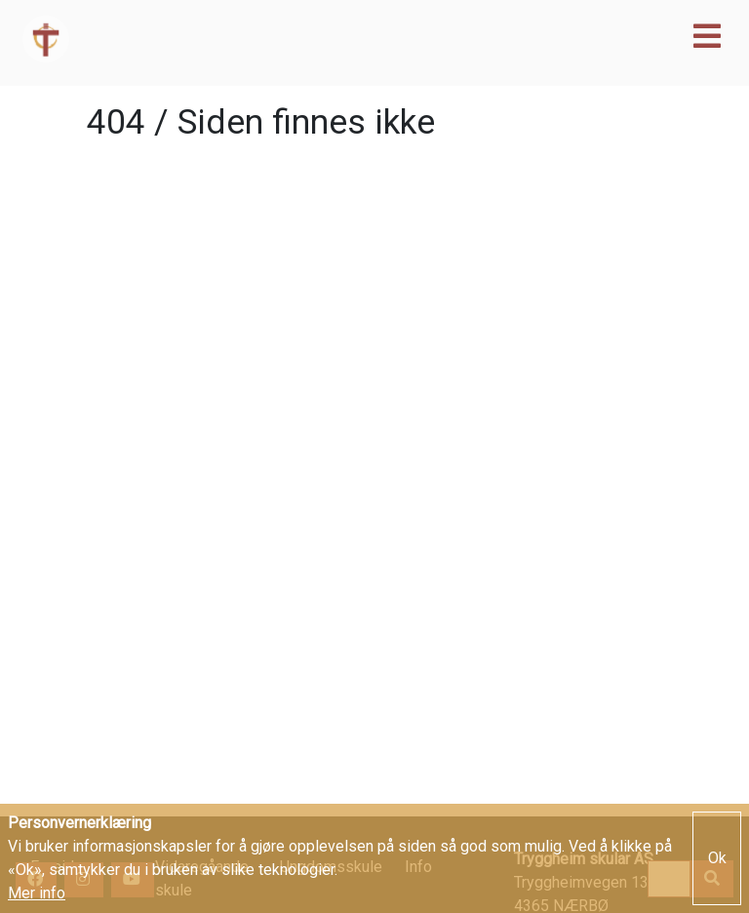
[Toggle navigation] (707, 37)
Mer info (36, 895)
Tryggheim (274, 39)
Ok (717, 859)
